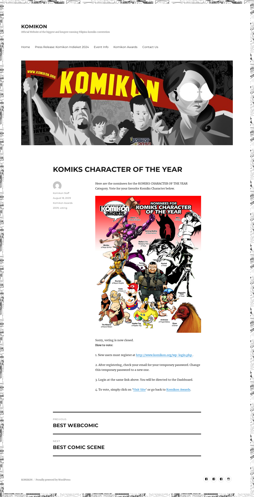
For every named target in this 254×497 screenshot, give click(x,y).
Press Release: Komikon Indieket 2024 (62, 47)
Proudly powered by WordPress (53, 479)
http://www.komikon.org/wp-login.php (164, 355)
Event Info (101, 47)
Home (25, 47)
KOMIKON (34, 26)
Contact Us (150, 47)
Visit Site (139, 389)
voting (63, 207)
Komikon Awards (125, 47)
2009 (56, 207)
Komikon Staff (61, 193)
